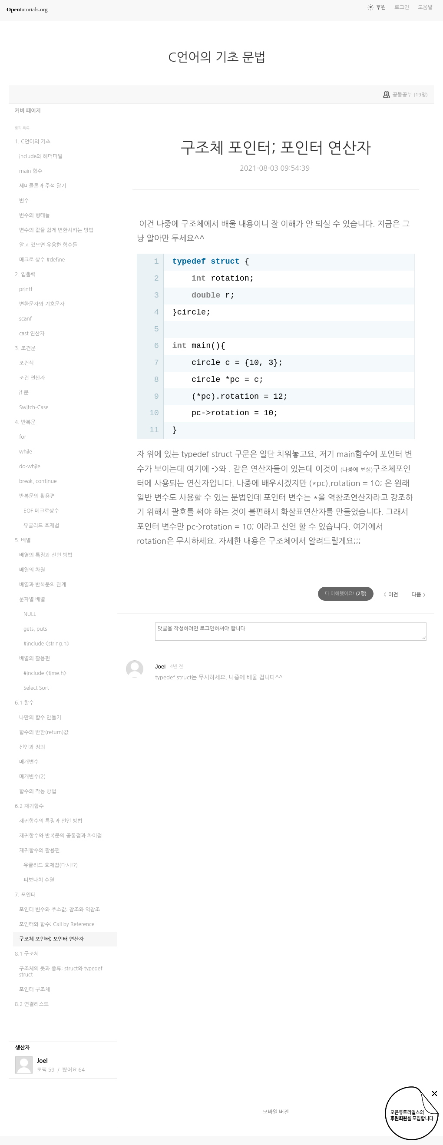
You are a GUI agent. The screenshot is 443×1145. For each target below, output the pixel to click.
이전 (393, 594)
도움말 (425, 7)
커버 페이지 (28, 110)
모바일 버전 (276, 1112)
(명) (346, 593)
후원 (381, 7)
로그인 (401, 7)
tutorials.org (27, 9)
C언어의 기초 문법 (220, 57)
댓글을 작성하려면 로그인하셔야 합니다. (290, 631)
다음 (416, 594)
